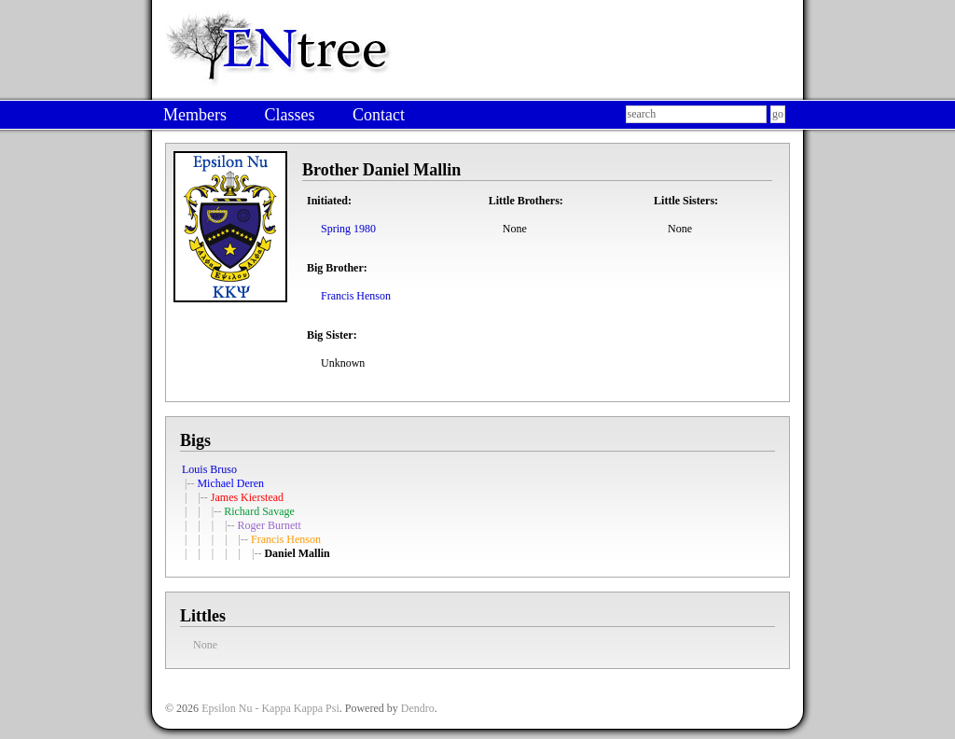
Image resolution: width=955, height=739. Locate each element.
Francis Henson (356, 295)
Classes (289, 114)
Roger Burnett (269, 525)
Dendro (418, 708)
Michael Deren (230, 483)
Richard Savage (259, 511)
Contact (379, 114)
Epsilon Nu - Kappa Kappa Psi (270, 708)
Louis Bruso (209, 469)
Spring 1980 (348, 228)
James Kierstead (247, 497)
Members (195, 114)
